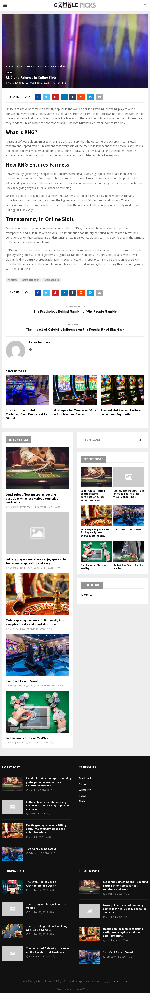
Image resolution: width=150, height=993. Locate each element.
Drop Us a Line (64, 989)
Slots (9, 72)
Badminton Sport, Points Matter (128, 567)
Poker (82, 795)
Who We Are (83, 989)
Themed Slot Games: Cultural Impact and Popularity (121, 412)
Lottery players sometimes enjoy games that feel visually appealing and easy (37, 561)
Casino (83, 784)
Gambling (85, 790)
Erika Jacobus (16, 82)
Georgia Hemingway (20, 507)
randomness (51, 280)
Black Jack (85, 778)
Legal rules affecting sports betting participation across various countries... (93, 495)
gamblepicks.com (117, 981)
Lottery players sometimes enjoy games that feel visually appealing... (128, 493)
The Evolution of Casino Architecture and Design (41, 883)
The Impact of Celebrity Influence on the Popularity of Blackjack (75, 329)
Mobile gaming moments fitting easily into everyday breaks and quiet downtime (35, 622)
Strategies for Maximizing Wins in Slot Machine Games (74, 412)
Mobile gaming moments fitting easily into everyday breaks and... (95, 532)
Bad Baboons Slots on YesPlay (27, 738)
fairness (12, 280)
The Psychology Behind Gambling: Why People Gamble (75, 311)
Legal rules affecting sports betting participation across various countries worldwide (32, 498)
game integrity (30, 280)
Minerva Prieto (17, 628)
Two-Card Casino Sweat (22, 681)
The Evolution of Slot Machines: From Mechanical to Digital (26, 414)
